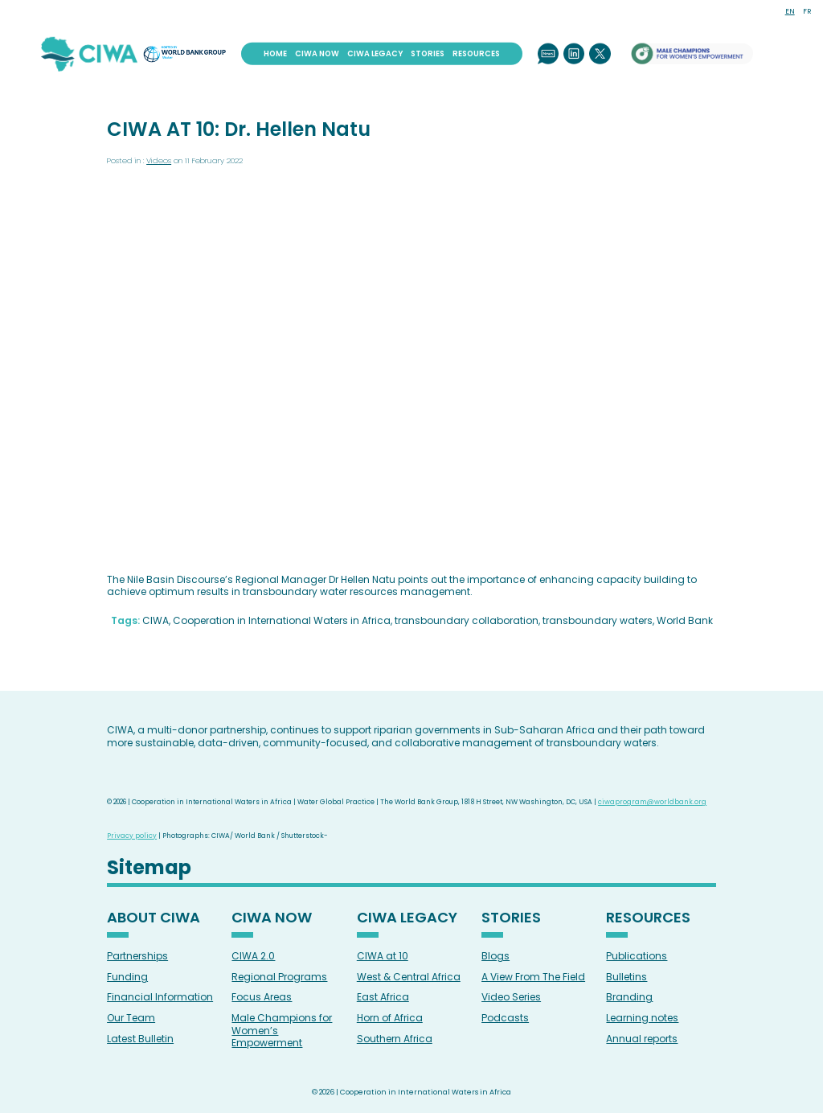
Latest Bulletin (140, 1038)
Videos (158, 160)
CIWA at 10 (382, 956)
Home (275, 52)
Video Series (511, 997)
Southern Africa (394, 1038)
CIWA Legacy (375, 52)
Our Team (131, 1018)
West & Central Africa (409, 977)
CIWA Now (317, 52)
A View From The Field (533, 977)
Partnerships (137, 956)
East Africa (383, 997)
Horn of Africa (390, 1018)
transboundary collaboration (466, 620)
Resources (476, 52)
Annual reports (642, 1038)
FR (807, 11)
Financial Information (160, 997)
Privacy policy (132, 835)
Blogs (495, 956)
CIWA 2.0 (253, 956)
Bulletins (626, 977)
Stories (427, 52)
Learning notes (642, 1018)
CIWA (155, 620)
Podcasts (505, 1018)
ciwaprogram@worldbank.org (652, 802)
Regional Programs (279, 977)
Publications (636, 956)
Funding (127, 977)
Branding (629, 997)
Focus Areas (261, 997)
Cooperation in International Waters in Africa (282, 620)
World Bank (685, 620)
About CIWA (153, 918)
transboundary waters (598, 620)
